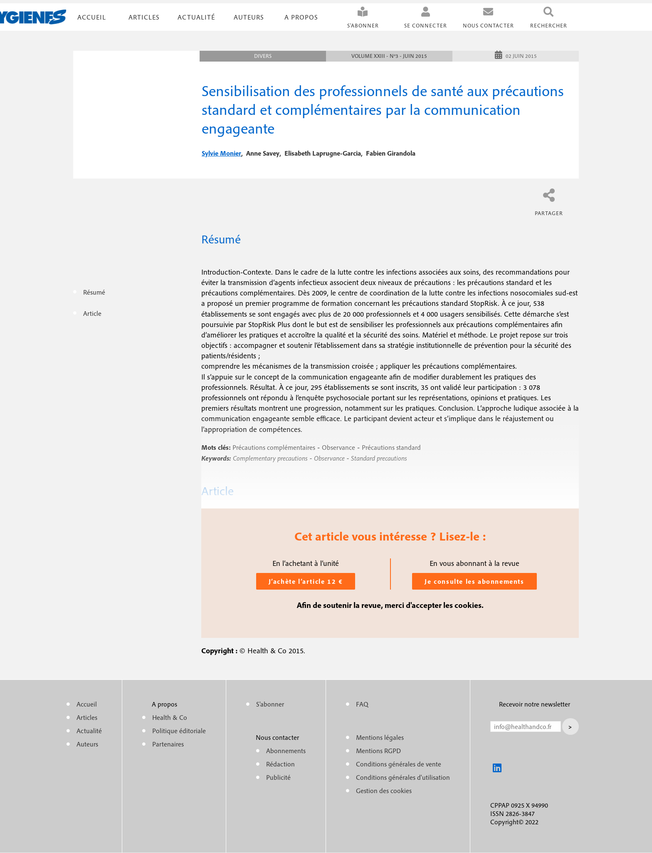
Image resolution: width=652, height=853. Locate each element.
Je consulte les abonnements (474, 581)
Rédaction (280, 764)
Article (92, 313)
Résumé (94, 292)
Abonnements (286, 750)
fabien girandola (390, 153)
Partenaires (168, 744)
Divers (263, 56)
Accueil (91, 17)
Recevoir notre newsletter (534, 704)
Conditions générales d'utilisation (403, 777)
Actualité (196, 17)
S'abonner (363, 25)
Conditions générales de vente (398, 764)
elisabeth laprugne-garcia (322, 153)
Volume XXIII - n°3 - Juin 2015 (389, 56)
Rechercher (548, 25)
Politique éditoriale (179, 731)
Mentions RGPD (378, 750)
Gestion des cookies (384, 790)
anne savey (262, 153)
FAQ (362, 704)
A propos (301, 17)
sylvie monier (221, 153)
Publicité (278, 777)
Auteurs (249, 17)
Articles (87, 717)
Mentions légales (380, 737)
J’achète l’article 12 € (306, 581)
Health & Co (169, 717)
